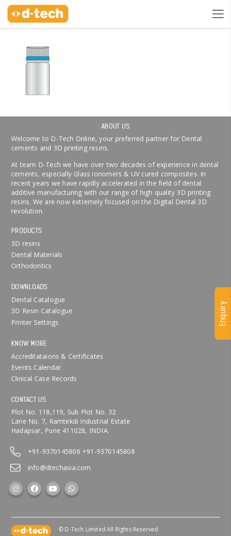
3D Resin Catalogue (42, 310)
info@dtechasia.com (59, 467)
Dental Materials (36, 254)
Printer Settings (35, 322)
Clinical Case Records (44, 378)
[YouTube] (53, 489)
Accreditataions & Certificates (57, 356)
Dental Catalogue (38, 299)
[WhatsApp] (72, 489)
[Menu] (218, 14)
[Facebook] (34, 489)
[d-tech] (37, 14)
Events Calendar (36, 367)
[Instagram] (16, 489)
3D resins (25, 243)
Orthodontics (31, 265)
